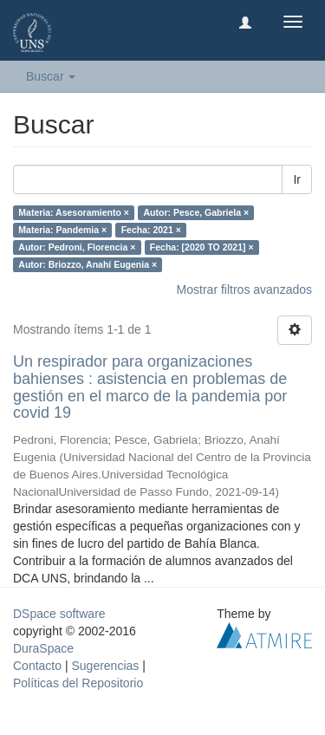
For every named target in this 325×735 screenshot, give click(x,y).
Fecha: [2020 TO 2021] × (202, 247)
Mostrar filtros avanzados (244, 289)
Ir (297, 179)
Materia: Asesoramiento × (73, 212)
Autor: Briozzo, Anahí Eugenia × (87, 264)
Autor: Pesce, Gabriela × (196, 212)
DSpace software (59, 614)
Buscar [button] (50, 76)
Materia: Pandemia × (62, 229)
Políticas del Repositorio (78, 683)
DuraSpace (43, 648)
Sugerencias (105, 666)
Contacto (37, 666)
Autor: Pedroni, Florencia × (76, 247)
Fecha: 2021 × (151, 229)
